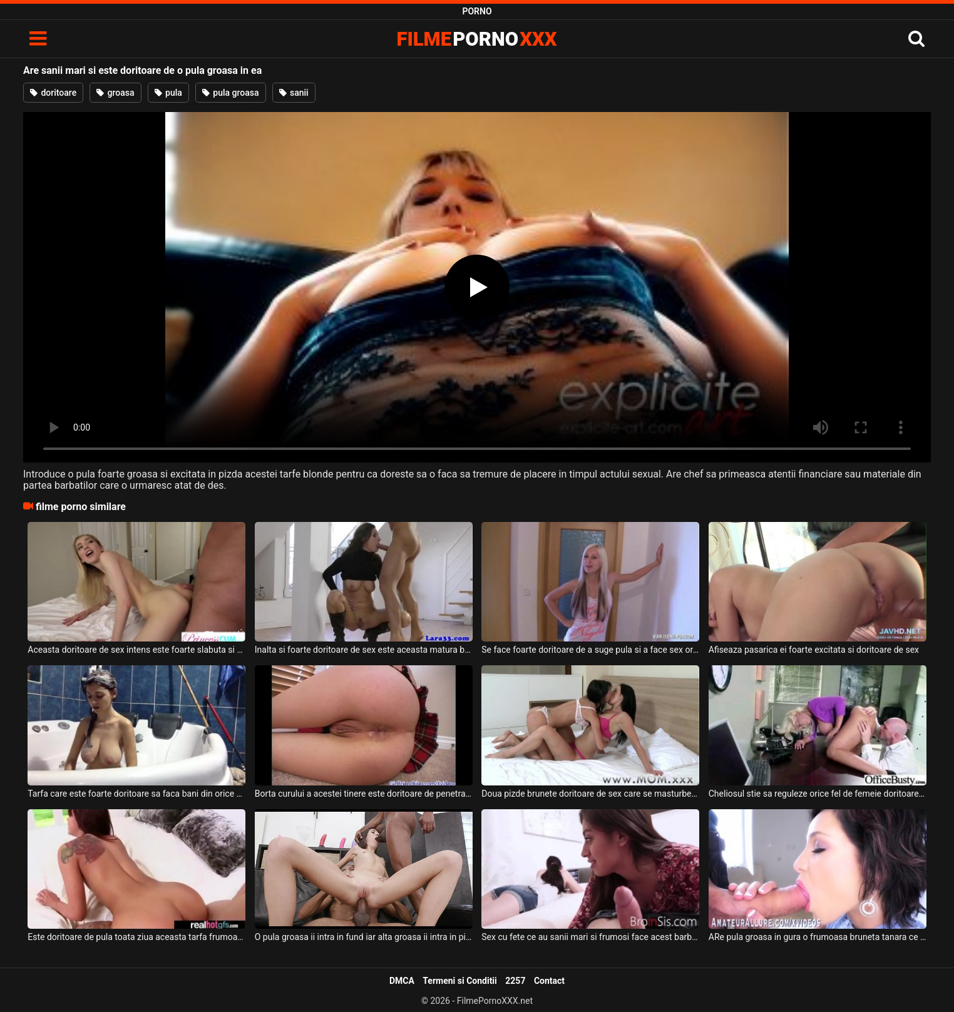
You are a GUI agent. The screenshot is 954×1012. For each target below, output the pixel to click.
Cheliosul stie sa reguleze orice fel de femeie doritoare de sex (817, 794)
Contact (549, 981)
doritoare (53, 93)
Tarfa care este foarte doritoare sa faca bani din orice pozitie (136, 794)
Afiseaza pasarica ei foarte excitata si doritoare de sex (814, 650)
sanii (294, 93)
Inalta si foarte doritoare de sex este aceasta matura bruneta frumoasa (364, 650)
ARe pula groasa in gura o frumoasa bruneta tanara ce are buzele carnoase (817, 937)
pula (168, 93)
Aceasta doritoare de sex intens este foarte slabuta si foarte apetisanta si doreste (136, 650)
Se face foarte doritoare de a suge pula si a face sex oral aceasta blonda (590, 650)
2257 (515, 981)
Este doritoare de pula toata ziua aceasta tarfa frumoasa (136, 937)
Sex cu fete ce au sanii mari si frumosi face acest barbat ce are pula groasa (590, 937)
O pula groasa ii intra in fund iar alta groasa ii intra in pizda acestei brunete (364, 937)
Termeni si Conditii (459, 981)
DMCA (401, 981)
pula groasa (230, 93)
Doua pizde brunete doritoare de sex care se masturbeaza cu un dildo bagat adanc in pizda (590, 794)
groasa (115, 93)
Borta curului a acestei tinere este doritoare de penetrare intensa (364, 794)
